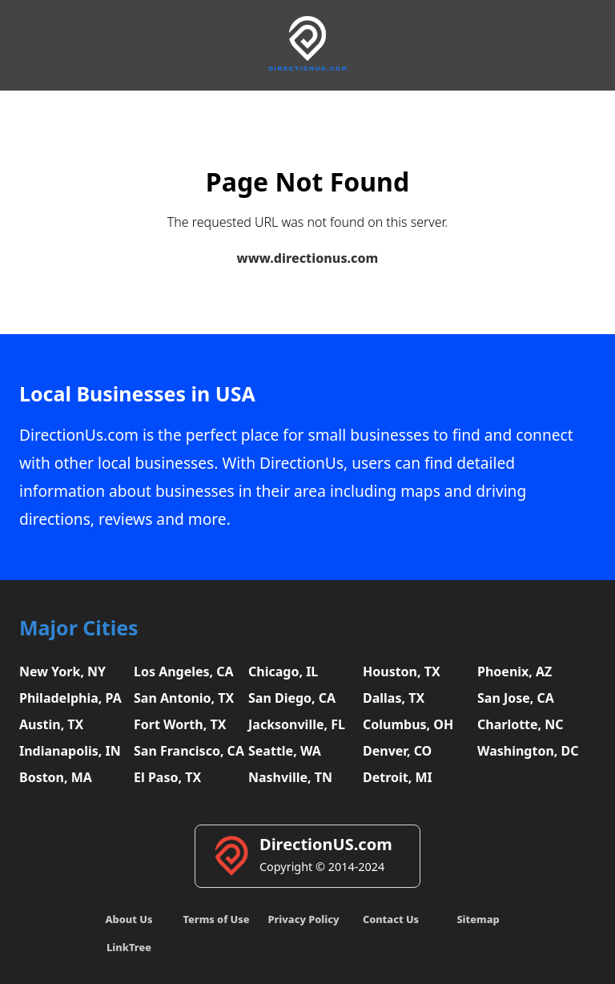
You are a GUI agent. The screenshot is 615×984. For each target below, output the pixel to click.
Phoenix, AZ (514, 671)
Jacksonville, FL (296, 724)
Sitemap (477, 919)
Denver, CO (397, 751)
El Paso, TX (167, 777)
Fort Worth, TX (180, 724)
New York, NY (62, 671)
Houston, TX (401, 671)
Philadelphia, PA (70, 698)
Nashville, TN (290, 777)
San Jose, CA (515, 698)
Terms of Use (216, 919)
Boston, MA (55, 777)
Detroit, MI (397, 777)
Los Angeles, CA (184, 671)
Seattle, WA (284, 751)
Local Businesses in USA (137, 393)
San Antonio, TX (184, 698)
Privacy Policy (303, 919)
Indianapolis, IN (70, 751)
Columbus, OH (408, 724)
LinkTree (129, 947)
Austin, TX (51, 724)
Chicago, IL (283, 671)
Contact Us (391, 919)
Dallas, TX (393, 698)
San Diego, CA (292, 698)
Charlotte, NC (520, 724)
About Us (129, 919)
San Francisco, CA (189, 751)
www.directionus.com (308, 258)
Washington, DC (528, 751)
